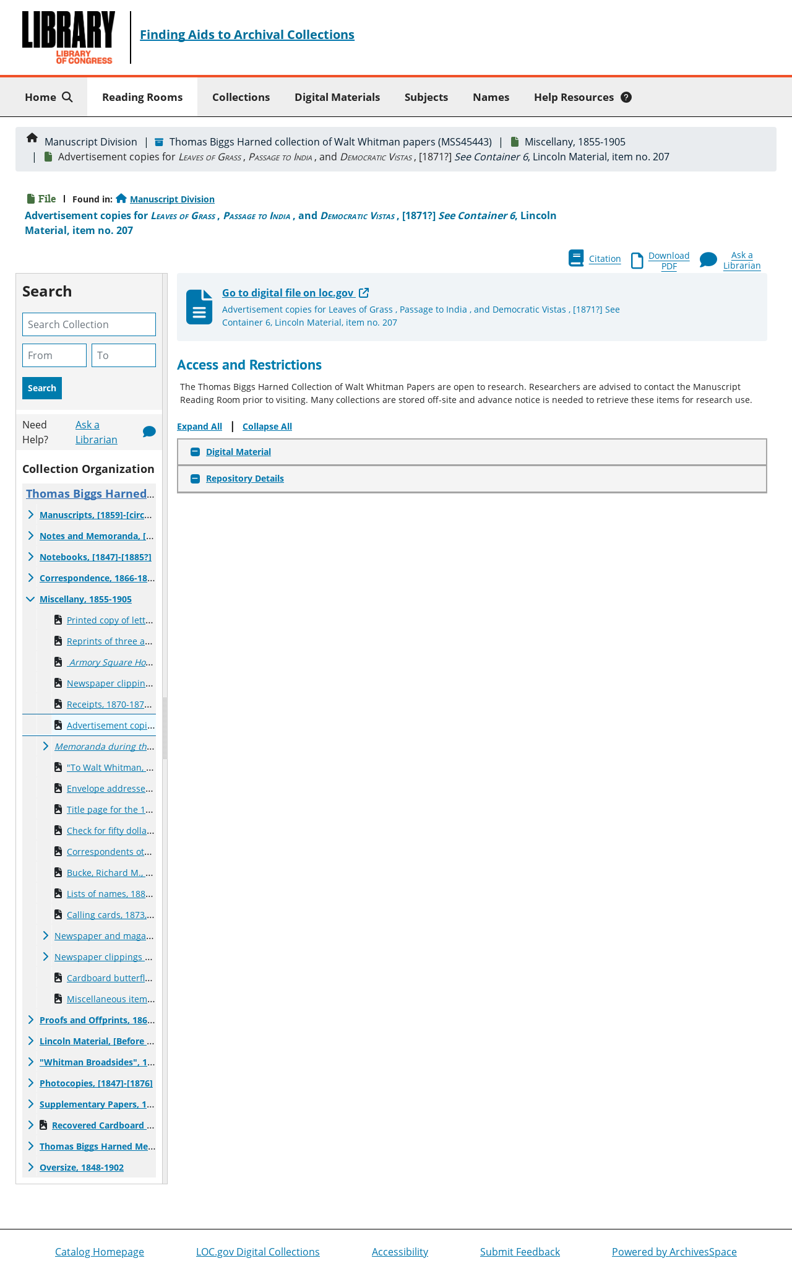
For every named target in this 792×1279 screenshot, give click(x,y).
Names (491, 97)
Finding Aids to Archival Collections (247, 34)
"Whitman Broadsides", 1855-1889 (112, 1062)
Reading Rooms (142, 97)
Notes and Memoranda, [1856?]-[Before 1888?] (138, 536)
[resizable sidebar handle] (164, 729)
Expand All (199, 426)
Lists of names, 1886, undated (128, 894)
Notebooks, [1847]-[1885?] (96, 557)
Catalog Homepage (99, 1252)
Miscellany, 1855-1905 (575, 142)
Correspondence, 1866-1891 (98, 578)
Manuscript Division (91, 142)
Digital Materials (337, 97)
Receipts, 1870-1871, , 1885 (122, 704)
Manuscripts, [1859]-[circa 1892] (107, 515)
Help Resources (583, 97)
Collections (241, 97)
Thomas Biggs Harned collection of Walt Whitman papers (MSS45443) (331, 142)
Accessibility (400, 1252)
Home (51, 96)
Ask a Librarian (96, 432)
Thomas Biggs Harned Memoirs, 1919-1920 (130, 1146)
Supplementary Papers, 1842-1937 (112, 1104)
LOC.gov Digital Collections (258, 1252)
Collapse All (267, 426)
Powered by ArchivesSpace (674, 1252)
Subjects (426, 97)
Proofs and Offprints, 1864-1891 (107, 1020)
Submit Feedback (520, 1252)
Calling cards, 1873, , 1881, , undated (142, 915)
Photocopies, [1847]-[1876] (96, 1083)
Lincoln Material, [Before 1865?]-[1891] (121, 1041)
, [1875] (129, 746)
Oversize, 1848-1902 (82, 1167)
